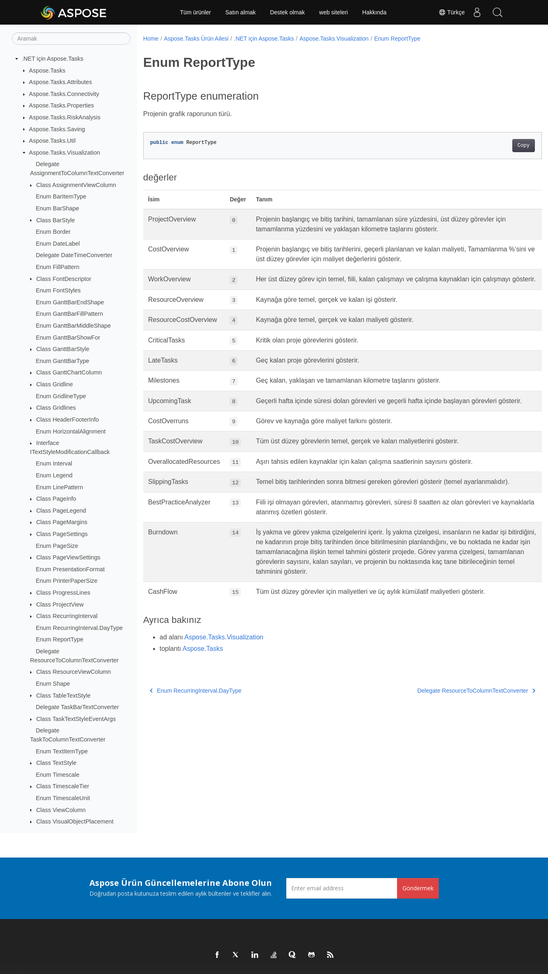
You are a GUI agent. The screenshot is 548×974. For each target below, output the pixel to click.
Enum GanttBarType (62, 361)
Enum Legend (54, 475)
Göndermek (418, 888)
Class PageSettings (62, 534)
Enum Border (53, 231)
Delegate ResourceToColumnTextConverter (449, 719)
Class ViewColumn (61, 810)
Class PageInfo (56, 498)
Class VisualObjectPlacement (75, 821)
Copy (496, 145)
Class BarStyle (55, 220)
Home (150, 38)
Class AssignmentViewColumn (76, 185)
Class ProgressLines (63, 592)
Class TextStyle (56, 763)
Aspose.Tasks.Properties (61, 105)
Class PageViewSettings (68, 557)
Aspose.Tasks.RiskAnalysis (64, 117)
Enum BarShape (57, 208)
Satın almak (240, 12)
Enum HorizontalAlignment (70, 431)
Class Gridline (54, 384)
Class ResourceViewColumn (73, 671)
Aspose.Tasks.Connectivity (64, 94)
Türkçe (451, 12)
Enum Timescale (57, 774)
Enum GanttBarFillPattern (69, 313)
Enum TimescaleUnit (63, 798)
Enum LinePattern (59, 487)
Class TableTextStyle (63, 695)
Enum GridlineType (61, 396)
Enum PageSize (57, 546)
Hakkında (374, 12)
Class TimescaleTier (62, 786)
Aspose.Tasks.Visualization (64, 152)
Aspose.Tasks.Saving (57, 129)
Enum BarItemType (61, 196)
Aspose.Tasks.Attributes (60, 82)
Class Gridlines (56, 407)
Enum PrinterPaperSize (66, 580)
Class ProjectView (60, 604)
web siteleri (333, 12)
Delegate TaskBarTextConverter (77, 707)
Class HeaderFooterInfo (67, 419)
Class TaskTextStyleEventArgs (76, 719)
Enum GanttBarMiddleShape (73, 325)
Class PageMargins (61, 522)
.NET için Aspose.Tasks (52, 58)
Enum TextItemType (62, 751)
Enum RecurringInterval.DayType (79, 628)
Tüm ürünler (195, 12)
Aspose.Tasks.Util (52, 140)
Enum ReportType (59, 639)
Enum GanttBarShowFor (68, 337)
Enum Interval (54, 463)
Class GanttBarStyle (62, 349)
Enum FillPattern (57, 267)
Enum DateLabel (58, 243)
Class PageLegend (61, 510)
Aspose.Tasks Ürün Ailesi (196, 38)
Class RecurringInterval (67, 616)
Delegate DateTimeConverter (74, 255)
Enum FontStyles (58, 290)
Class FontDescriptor (63, 279)
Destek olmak (287, 12)
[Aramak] (71, 38)
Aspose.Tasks (47, 70)
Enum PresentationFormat (70, 569)
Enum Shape (53, 683)
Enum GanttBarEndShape (70, 302)
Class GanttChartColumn (69, 372)
